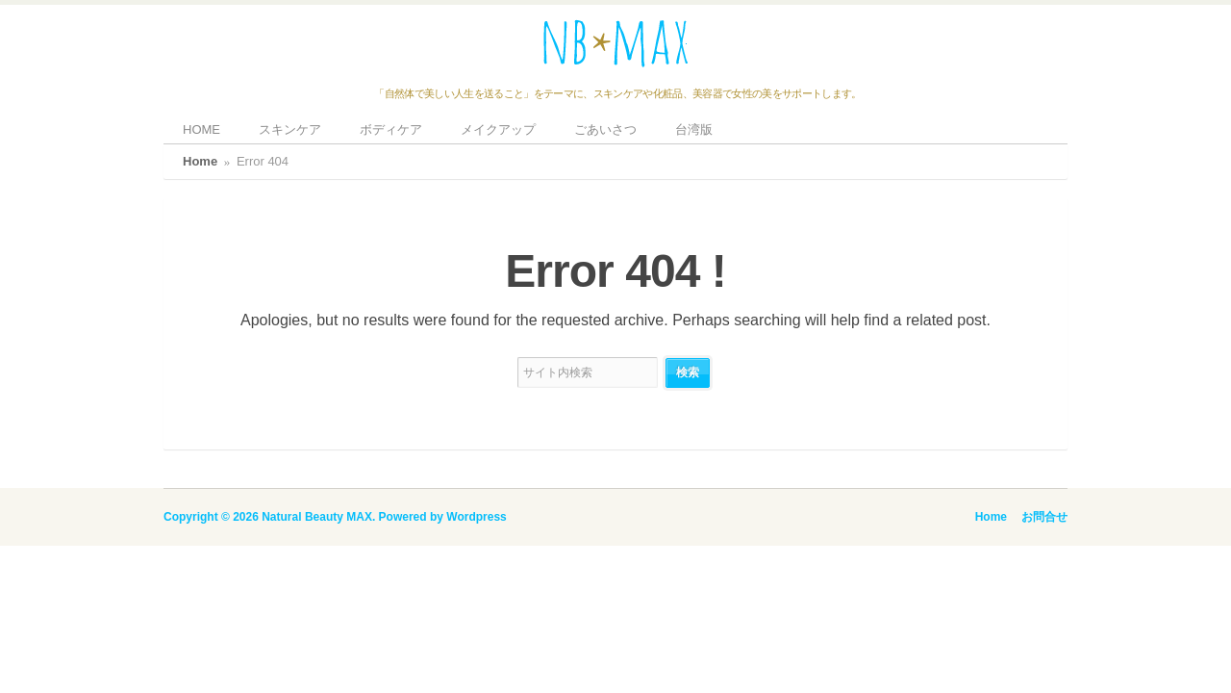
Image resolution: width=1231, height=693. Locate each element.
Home (200, 161)
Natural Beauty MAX (317, 517)
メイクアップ (498, 129)
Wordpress (476, 517)
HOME (201, 129)
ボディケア (391, 129)
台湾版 (694, 129)
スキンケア (290, 129)
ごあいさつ (605, 129)
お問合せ (1044, 517)
